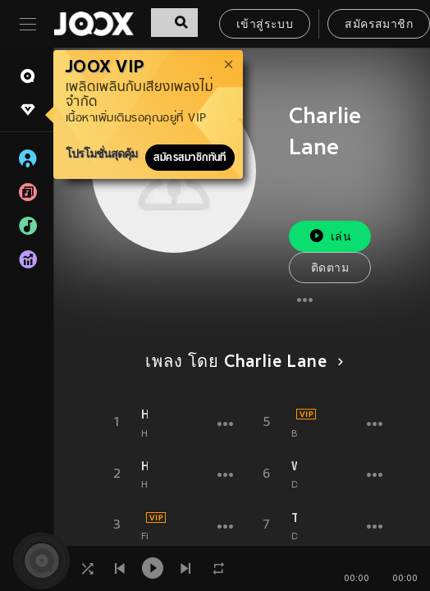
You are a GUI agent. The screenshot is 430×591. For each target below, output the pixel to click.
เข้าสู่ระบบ (264, 25)
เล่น (330, 236)
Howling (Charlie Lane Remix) (144, 466)
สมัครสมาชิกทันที (189, 157)
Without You (294, 466)
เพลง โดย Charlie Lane (241, 363)
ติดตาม (330, 269)
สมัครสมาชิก (379, 25)
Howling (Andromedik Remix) (144, 414)
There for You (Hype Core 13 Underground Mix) (294, 518)
